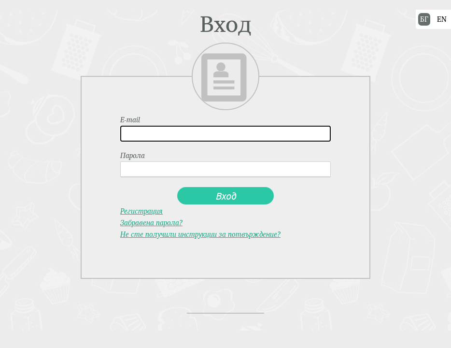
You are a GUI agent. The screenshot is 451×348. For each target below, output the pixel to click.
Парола (132, 155)
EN (442, 19)
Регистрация (141, 211)
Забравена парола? (151, 223)
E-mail (130, 120)
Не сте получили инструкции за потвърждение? (200, 234)
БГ (424, 19)
